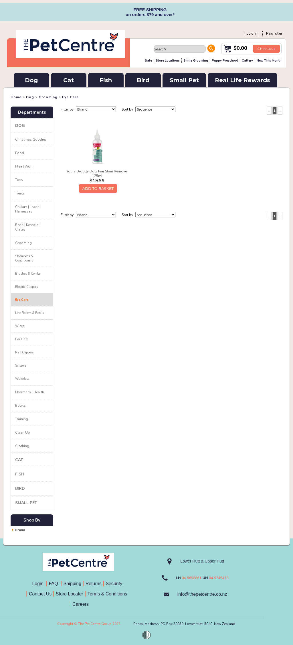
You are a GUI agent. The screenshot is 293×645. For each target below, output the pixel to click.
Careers (80, 604)
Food (19, 153)
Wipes (19, 326)
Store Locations (168, 60)
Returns (94, 583)
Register (274, 33)
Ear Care (21, 339)
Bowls (20, 405)
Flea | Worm (25, 166)
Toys (19, 180)
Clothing (22, 446)
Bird (143, 80)
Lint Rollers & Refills (29, 313)
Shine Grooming (195, 60)
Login (39, 583)
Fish (106, 80)
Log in (252, 33)
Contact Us (41, 593)
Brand (20, 530)
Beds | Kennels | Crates (27, 227)
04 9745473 (219, 578)
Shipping (72, 583)
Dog (31, 80)
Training (21, 419)
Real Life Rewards (242, 80)
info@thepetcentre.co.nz (202, 594)
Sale (148, 60)
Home (16, 97)
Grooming (48, 97)
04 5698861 (191, 578)
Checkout (266, 48)
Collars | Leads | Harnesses (28, 209)
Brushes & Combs (27, 274)
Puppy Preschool (225, 60)
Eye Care (70, 97)
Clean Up (22, 432)
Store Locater (69, 593)
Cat (68, 80)
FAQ (55, 583)
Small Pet (184, 80)
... (269, 110)
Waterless (22, 379)
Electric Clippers (26, 287)
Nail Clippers (24, 352)
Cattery (247, 60)
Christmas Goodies (31, 139)
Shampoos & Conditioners (24, 258)
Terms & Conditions (109, 593)
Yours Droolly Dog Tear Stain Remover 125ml (97, 173)
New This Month (269, 60)
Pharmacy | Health (29, 392)
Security (114, 583)
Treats (20, 193)
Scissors (20, 365)
